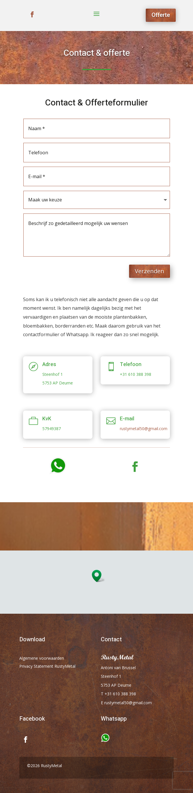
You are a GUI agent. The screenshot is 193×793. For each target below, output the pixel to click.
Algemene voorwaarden (41, 658)
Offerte (161, 15)
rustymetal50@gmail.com (143, 428)
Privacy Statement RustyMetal (47, 666)
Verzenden (149, 271)
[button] (98, 576)
